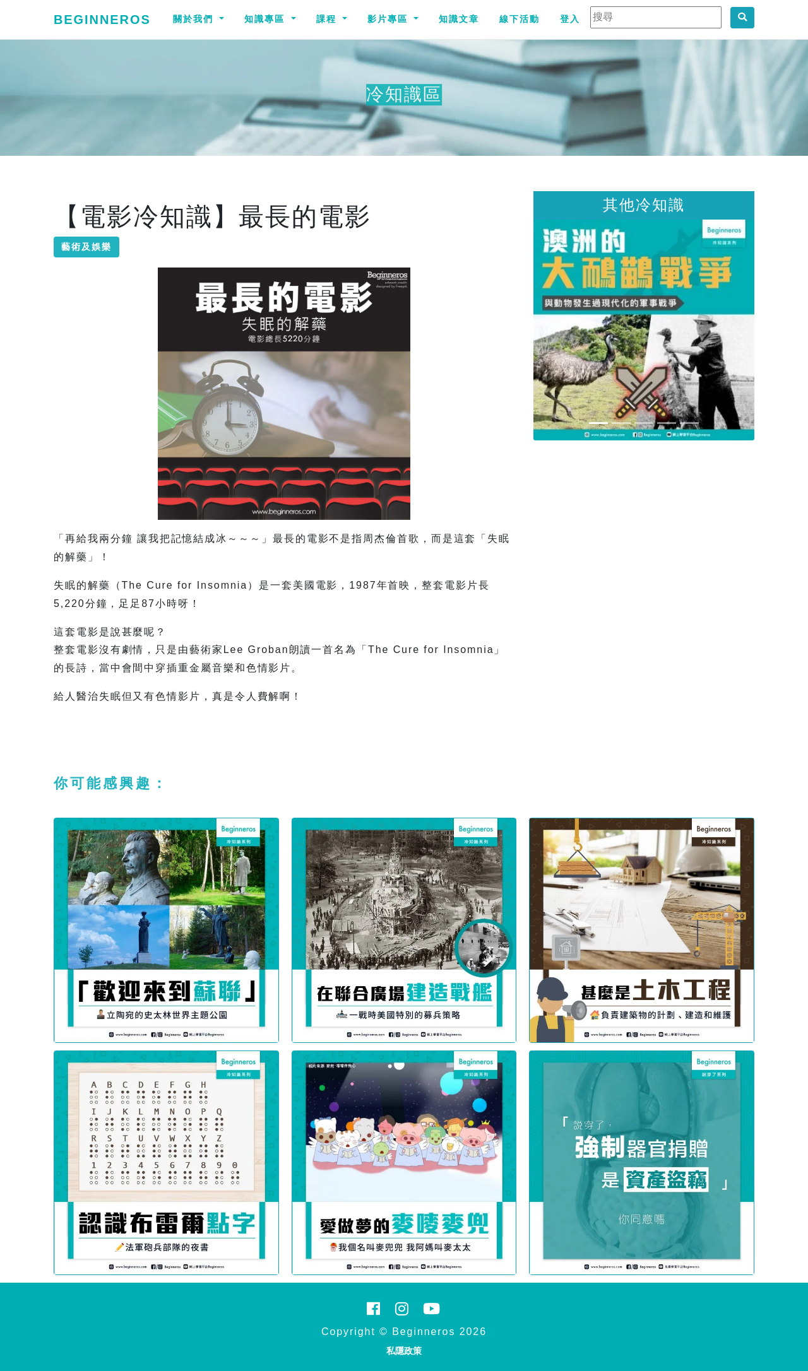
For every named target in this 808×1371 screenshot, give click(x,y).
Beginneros (102, 19)
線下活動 (519, 19)
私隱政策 (404, 1351)
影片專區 (389, 19)
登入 (570, 19)
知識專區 (266, 19)
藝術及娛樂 (86, 247)
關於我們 (195, 19)
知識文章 (459, 19)
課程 (328, 19)
